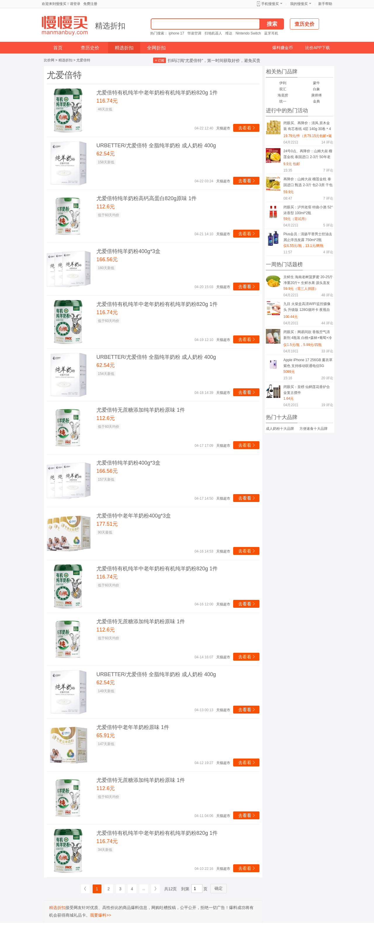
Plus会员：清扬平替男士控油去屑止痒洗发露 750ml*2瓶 (307, 237)
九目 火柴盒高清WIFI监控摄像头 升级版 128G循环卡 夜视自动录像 (306, 308)
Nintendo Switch (248, 33)
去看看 (247, 127)
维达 (228, 33)
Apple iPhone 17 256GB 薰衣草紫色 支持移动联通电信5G (308, 363)
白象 (316, 89)
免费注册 (90, 4)
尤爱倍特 (83, 60)
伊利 (282, 83)
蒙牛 (316, 83)
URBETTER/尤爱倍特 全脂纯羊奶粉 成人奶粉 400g (156, 145)
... (143, 889)
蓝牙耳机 (271, 33)
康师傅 (316, 95)
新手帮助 (325, 4)
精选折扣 (110, 25)
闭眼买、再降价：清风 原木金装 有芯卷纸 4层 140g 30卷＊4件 (307, 127)
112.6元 (105, 207)
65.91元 (105, 735)
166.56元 (107, 259)
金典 (316, 101)
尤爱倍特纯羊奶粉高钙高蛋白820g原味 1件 (146, 198)
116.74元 (107, 101)
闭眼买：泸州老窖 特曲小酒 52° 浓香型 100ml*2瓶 (308, 210)
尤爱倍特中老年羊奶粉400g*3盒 (133, 516)
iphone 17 (176, 33)
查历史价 (90, 47)
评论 (327, 142)
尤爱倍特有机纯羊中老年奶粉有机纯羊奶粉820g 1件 (157, 93)
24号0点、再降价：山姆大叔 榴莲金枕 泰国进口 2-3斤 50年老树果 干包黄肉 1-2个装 (307, 155)
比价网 (49, 60)
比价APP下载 (317, 47)
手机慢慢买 (270, 4)
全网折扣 (156, 47)
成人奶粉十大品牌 (280, 429)
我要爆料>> (100, 915)
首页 (58, 47)
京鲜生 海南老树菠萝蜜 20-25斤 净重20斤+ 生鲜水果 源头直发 (308, 280)
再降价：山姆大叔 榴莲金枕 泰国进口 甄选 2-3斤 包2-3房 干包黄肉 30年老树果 (308, 183)
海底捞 (283, 95)
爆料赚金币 (282, 47)
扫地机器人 (213, 33)
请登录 (75, 4)
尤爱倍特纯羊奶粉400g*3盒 (128, 251)
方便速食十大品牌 (313, 429)
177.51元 (107, 524)
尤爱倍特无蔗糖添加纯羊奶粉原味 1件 (140, 410)
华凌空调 (194, 33)
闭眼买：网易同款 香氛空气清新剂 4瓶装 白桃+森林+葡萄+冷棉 (307, 336)
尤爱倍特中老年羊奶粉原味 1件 (132, 727)
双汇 (282, 89)
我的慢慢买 (299, 4)
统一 (282, 101)
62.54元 (105, 154)
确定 (218, 888)
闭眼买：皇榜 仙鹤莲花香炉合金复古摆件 (306, 390)
